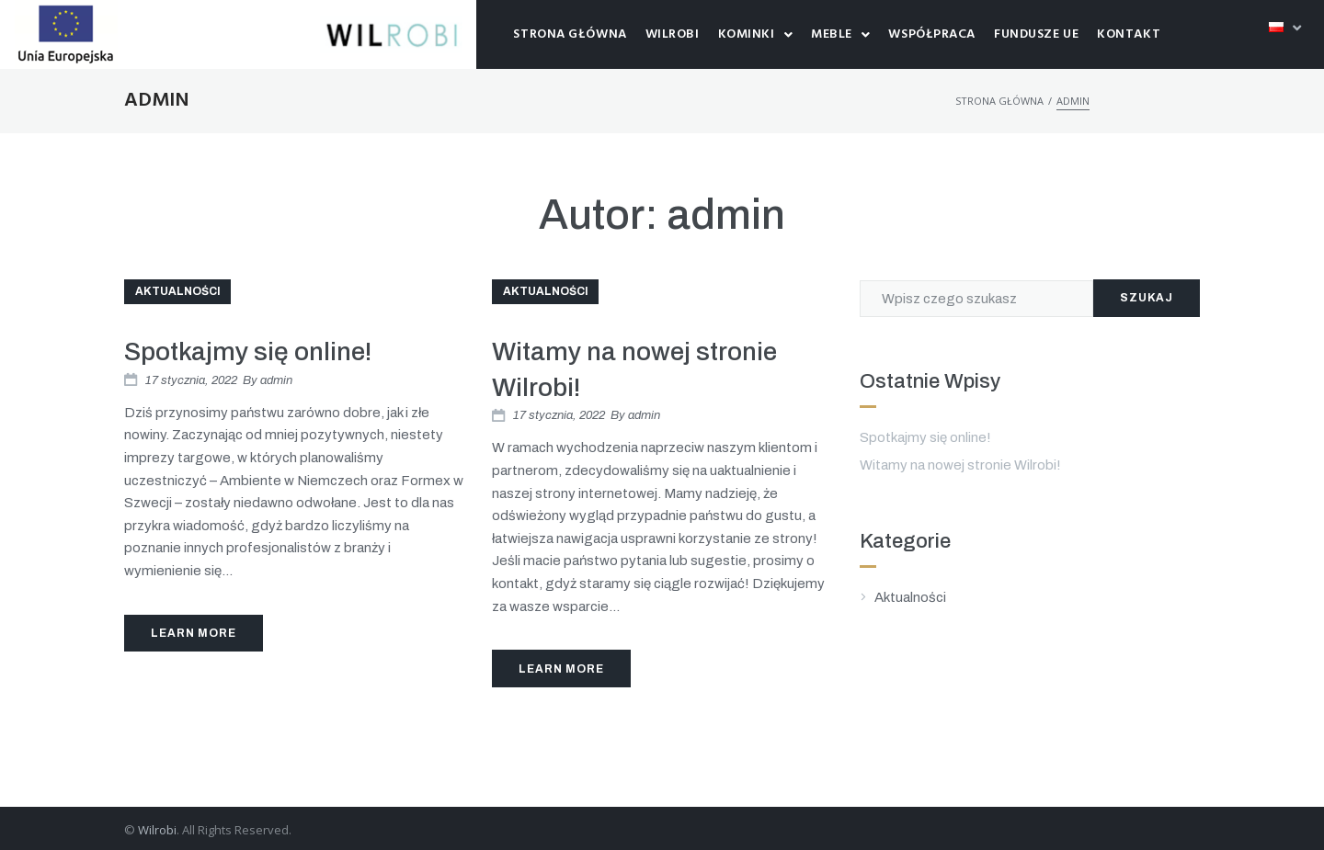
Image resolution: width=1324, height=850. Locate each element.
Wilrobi (157, 830)
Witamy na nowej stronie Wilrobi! (960, 465)
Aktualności (178, 291)
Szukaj (1146, 297)
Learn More (193, 633)
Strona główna (999, 101)
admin (276, 380)
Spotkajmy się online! (247, 351)
